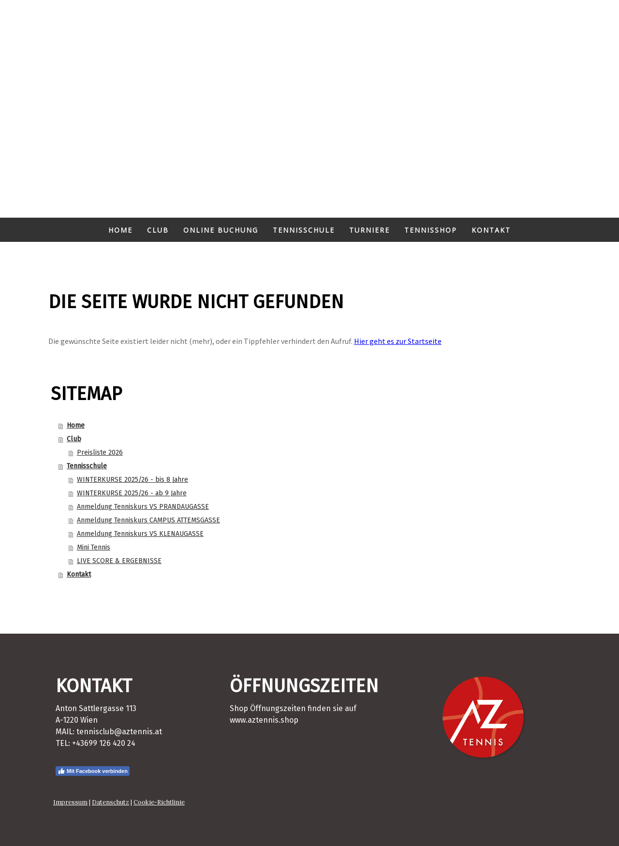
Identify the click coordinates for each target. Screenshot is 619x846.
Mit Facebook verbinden (93, 771)
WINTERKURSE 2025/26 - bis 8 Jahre (132, 479)
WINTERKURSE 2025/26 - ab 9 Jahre (132, 493)
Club (158, 230)
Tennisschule (304, 230)
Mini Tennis (93, 547)
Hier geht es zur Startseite (398, 341)
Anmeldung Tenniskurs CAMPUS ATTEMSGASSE (148, 520)
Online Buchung (220, 230)
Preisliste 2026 (100, 452)
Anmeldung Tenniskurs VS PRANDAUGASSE (143, 507)
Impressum (70, 802)
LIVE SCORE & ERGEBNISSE (119, 561)
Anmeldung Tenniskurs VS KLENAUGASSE (140, 534)
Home (120, 230)
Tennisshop (430, 230)
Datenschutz (110, 802)
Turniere (369, 230)
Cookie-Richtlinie (159, 802)
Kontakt (491, 230)
